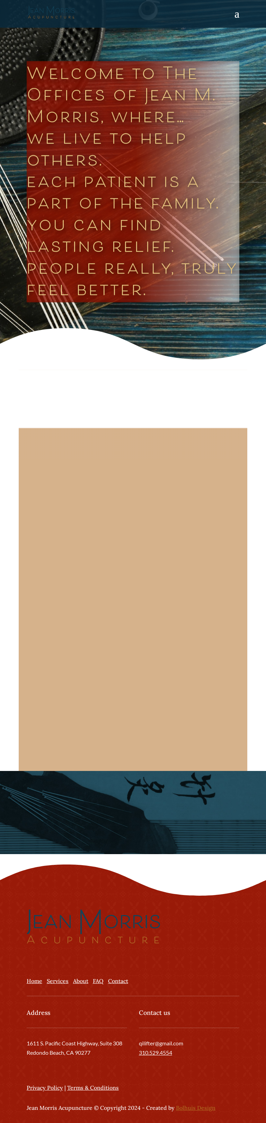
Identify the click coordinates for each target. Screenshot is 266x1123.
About (80, 980)
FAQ (98, 980)
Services (58, 980)
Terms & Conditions (93, 1087)
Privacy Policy (45, 1087)
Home (34, 980)
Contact (118, 980)
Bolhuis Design (195, 1107)
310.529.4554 (155, 1052)
